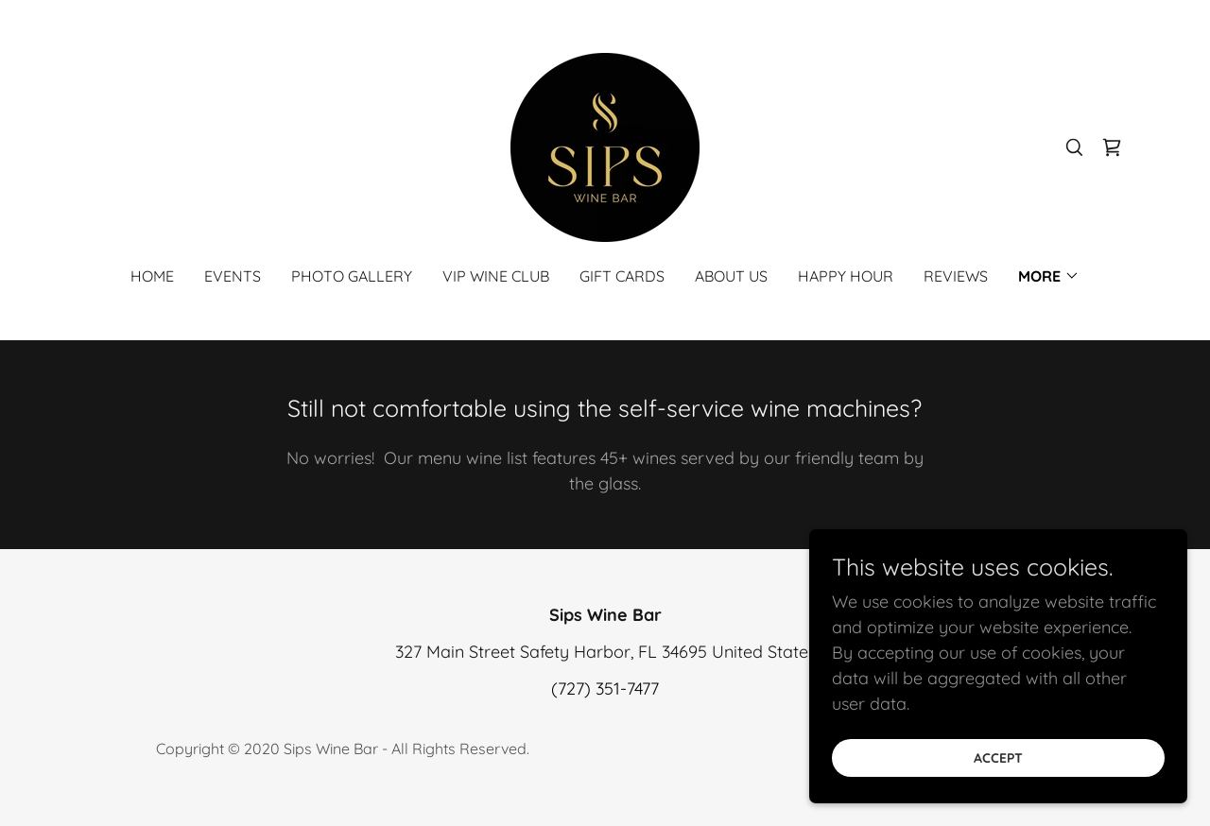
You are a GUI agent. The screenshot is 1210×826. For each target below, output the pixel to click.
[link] (605, 146)
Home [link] (152, 276)
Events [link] (232, 276)
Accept (998, 757)
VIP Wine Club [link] (495, 276)
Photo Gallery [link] (351, 276)
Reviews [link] (956, 276)
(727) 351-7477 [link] (605, 688)
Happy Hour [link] (845, 276)
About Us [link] (731, 276)
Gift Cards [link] (622, 276)
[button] (1049, 276)
